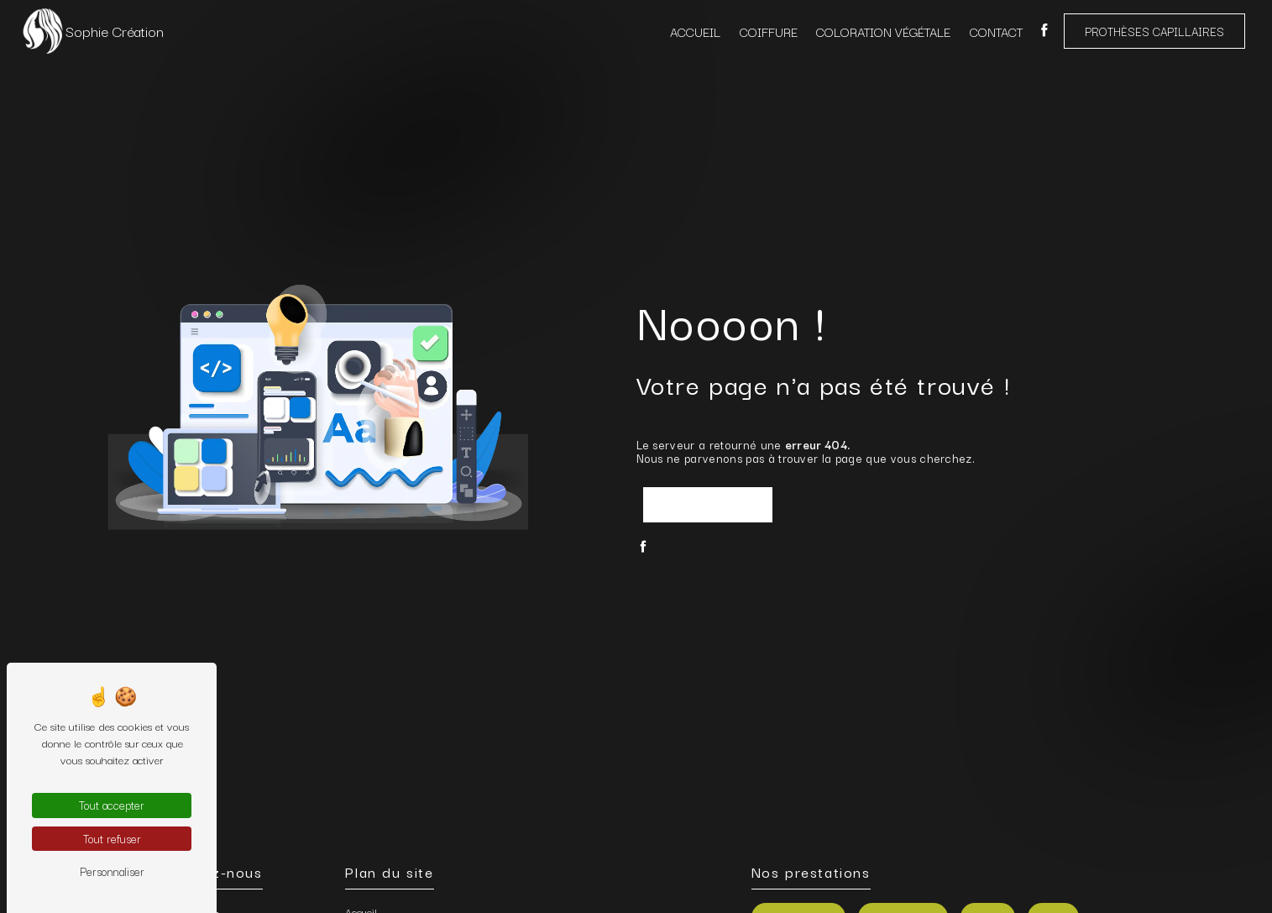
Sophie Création (92, 31)
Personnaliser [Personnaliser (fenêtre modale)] (112, 871)
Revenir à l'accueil (707, 505)
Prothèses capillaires (1154, 31)
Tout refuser (112, 838)
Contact (996, 31)
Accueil (695, 31)
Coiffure (769, 31)
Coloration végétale (883, 31)
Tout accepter (111, 804)
